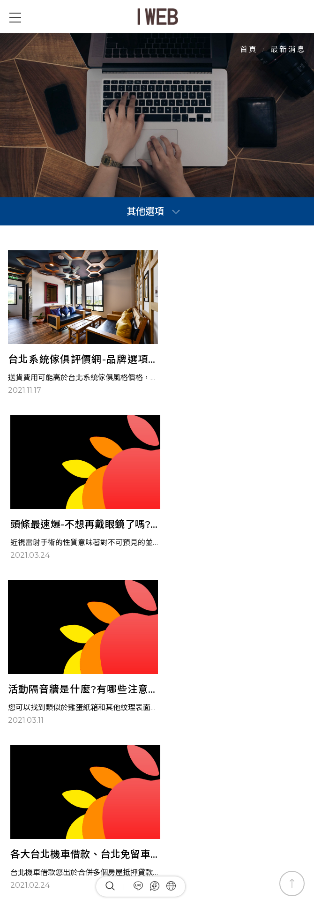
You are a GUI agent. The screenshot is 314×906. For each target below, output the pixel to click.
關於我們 (189, 780)
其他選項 (145, 211)
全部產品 (149, 780)
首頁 (249, 49)
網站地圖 (228, 780)
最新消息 (110, 780)
